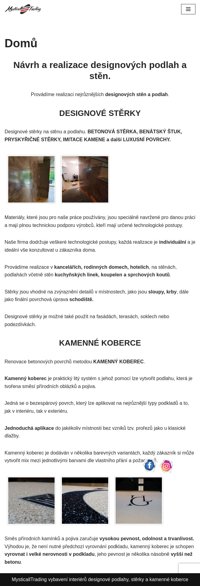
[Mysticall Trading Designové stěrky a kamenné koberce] (23, 9)
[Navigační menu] (188, 9)
